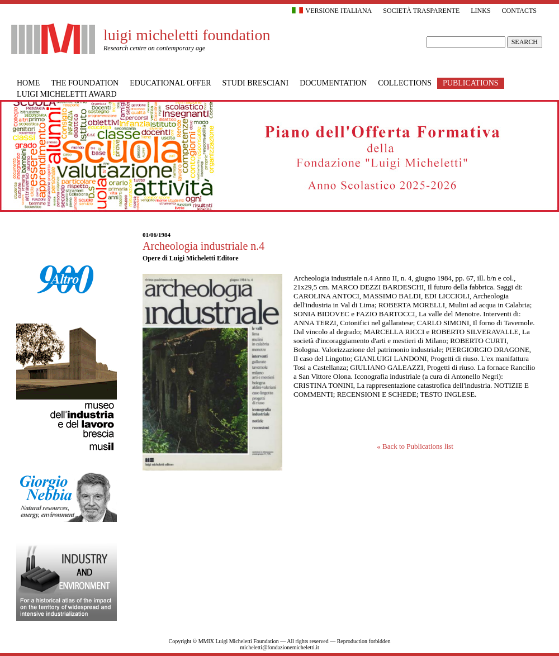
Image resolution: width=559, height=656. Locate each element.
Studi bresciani (255, 83)
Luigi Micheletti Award (67, 94)
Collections (405, 83)
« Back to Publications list (415, 446)
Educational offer (170, 83)
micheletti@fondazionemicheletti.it (279, 647)
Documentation (333, 83)
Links (480, 11)
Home (28, 83)
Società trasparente (421, 11)
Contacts (519, 11)
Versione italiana (332, 11)
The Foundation (85, 83)
